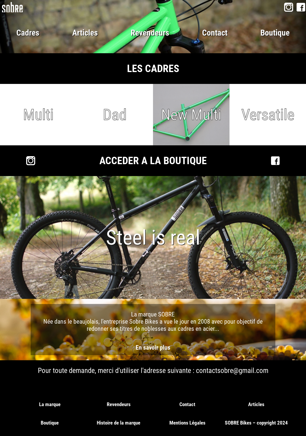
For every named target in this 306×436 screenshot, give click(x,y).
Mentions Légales (187, 423)
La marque (50, 404)
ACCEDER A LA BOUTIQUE (153, 161)
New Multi (191, 115)
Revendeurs (150, 33)
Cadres (27, 33)
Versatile (267, 115)
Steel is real (153, 238)
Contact (214, 33)
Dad (115, 115)
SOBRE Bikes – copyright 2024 (256, 423)
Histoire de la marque (118, 423)
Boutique (275, 33)
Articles (85, 33)
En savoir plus (153, 347)
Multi (38, 115)
